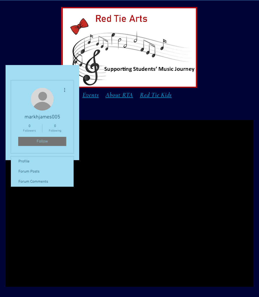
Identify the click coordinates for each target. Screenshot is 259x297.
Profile (24, 161)
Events (90, 95)
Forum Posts (28, 171)
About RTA (119, 95)
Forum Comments (33, 181)
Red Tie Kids (156, 95)
